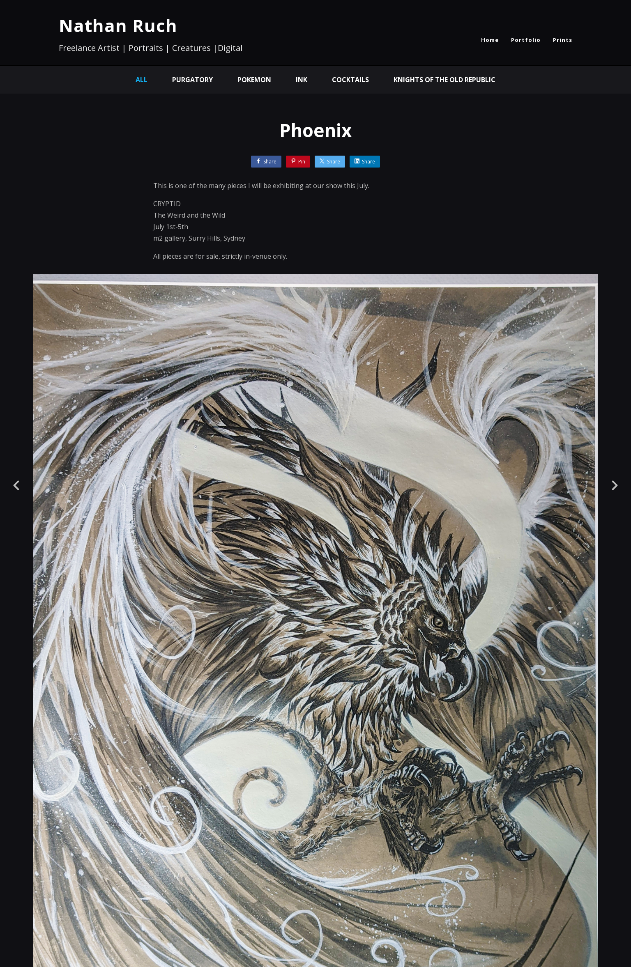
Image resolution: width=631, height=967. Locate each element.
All (141, 79)
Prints (562, 40)
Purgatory (192, 79)
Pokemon (254, 79)
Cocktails (350, 79)
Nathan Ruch (118, 25)
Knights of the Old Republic (444, 79)
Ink (301, 79)
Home (490, 40)
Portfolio (526, 40)
